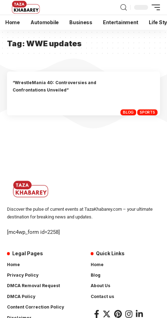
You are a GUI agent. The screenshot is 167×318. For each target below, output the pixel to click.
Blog (128, 112)
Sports (147, 112)
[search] (123, 7)
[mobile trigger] (154, 7)
